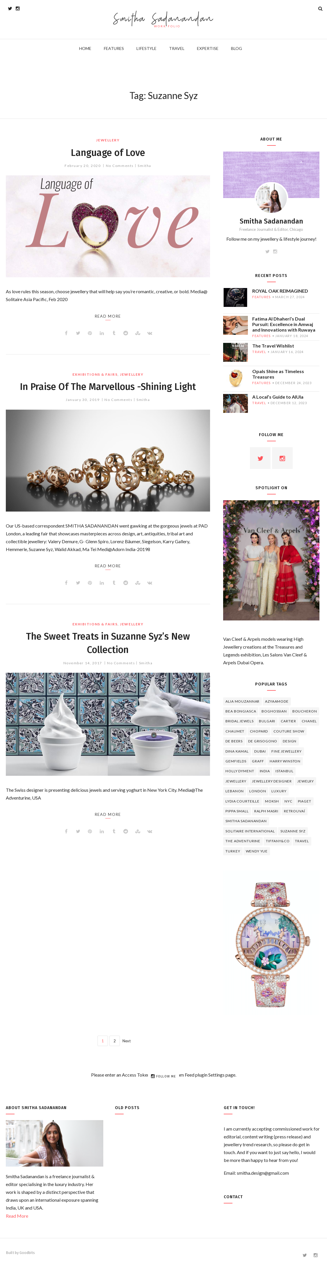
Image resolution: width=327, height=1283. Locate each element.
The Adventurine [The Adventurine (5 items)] (242, 841)
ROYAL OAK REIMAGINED (280, 291)
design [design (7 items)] (289, 741)
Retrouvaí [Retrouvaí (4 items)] (294, 811)
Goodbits (27, 1252)
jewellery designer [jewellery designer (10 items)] (272, 781)
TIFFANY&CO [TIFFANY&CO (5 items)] (277, 841)
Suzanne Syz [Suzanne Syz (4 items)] (292, 831)
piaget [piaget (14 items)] (304, 801)
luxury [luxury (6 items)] (278, 791)
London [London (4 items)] (257, 791)
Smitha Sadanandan (163, 19)
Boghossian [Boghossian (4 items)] (274, 711)
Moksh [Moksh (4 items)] (272, 801)
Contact (233, 1196)
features (261, 297)
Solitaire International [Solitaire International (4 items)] (250, 831)
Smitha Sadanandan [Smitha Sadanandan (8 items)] (245, 821)
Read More (17, 1216)
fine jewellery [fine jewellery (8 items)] (286, 751)
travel (259, 352)
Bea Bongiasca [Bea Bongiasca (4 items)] (240, 711)
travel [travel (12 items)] (302, 841)
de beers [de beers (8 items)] (234, 741)
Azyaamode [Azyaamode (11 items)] (277, 701)
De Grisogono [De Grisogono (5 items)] (262, 741)
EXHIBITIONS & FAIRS (95, 374)
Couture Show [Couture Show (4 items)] (288, 731)
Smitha (144, 165)
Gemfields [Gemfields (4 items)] (235, 761)
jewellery (108, 140)
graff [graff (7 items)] (258, 761)
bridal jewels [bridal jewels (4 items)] (239, 721)
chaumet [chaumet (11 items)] (234, 731)
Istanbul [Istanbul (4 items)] (285, 771)
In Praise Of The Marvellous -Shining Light (108, 392)
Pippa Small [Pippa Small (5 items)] (236, 811)
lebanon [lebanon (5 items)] (234, 791)
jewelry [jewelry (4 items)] (305, 781)
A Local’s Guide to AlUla (277, 397)
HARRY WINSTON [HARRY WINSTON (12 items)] (285, 761)
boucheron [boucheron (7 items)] (304, 711)
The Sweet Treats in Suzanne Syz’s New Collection (107, 656)
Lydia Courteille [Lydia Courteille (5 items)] (242, 801)
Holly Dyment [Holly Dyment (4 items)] (239, 771)
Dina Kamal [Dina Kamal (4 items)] (236, 751)
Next (126, 1041)
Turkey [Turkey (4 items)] (232, 851)
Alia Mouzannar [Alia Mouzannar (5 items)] (242, 701)
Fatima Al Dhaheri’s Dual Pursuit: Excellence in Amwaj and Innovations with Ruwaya (283, 324)
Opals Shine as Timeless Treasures (278, 373)
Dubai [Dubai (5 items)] (260, 751)
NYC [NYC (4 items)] (288, 801)
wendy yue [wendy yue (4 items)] (257, 851)
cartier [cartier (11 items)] (288, 721)
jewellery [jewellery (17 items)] (235, 781)
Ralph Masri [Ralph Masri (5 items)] (266, 811)
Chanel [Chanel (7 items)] (309, 721)
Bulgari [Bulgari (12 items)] (267, 721)
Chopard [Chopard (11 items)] (259, 731)
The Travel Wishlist (273, 345)
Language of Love (107, 152)
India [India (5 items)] (265, 771)
